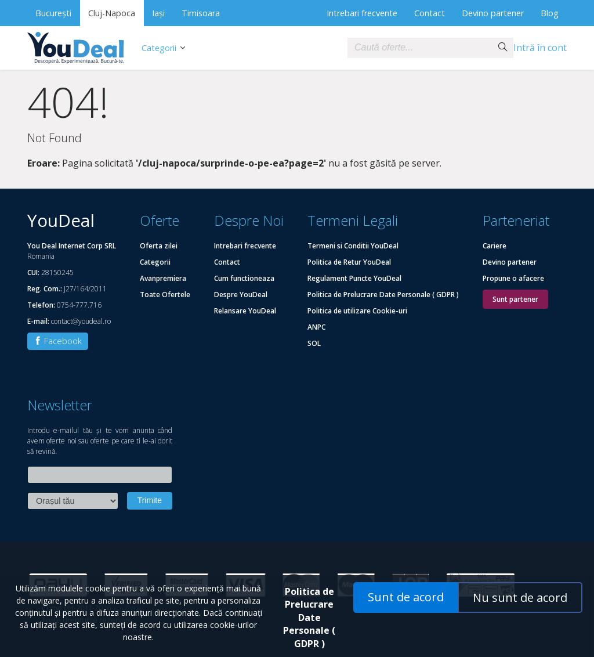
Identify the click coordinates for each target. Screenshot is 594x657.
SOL (314, 343)
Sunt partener (515, 299)
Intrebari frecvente (362, 13)
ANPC (316, 327)
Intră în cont (540, 47)
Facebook (58, 340)
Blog (550, 13)
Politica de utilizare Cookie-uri (357, 311)
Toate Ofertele (165, 294)
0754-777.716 (79, 305)
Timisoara (201, 13)
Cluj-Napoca (111, 13)
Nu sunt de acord (520, 597)
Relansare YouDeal (245, 311)
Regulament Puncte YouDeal (354, 278)
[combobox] (419, 48)
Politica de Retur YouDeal (349, 262)
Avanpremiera (163, 278)
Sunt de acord (406, 597)
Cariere (494, 246)
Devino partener (493, 13)
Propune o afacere (513, 278)
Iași (158, 13)
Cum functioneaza (244, 278)
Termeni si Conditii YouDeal (353, 246)
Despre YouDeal (240, 294)
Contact (429, 13)
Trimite (149, 500)
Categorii (159, 47)
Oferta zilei (159, 246)
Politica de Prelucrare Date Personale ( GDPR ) (383, 294)
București (53, 13)
